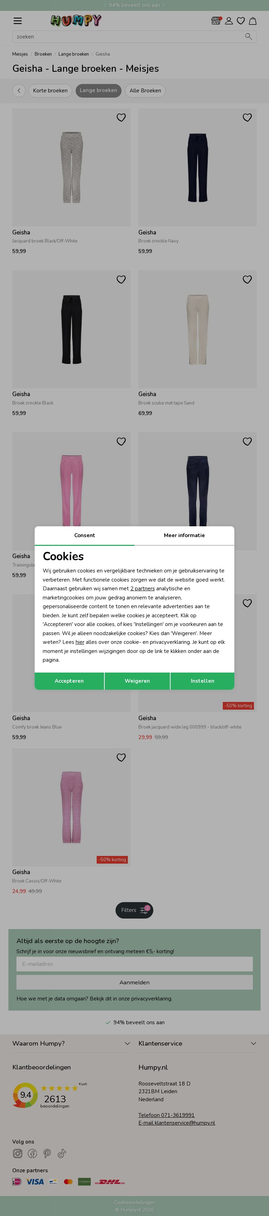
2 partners (142, 588)
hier (80, 642)
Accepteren (69, 680)
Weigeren (137, 680)
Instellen (202, 680)
